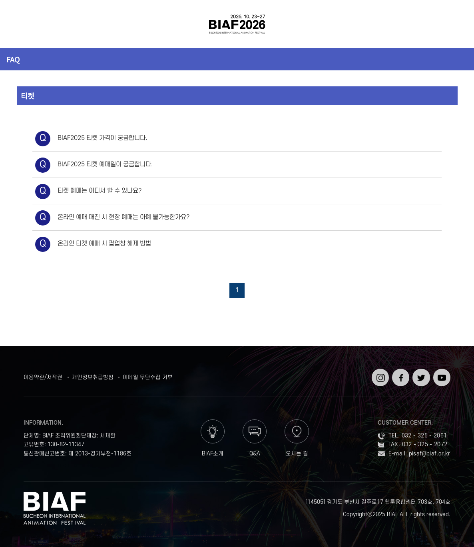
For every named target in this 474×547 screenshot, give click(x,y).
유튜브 (441, 372)
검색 (452, 24)
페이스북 (400, 375)
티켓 (27, 95)
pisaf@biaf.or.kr (429, 454)
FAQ (13, 59)
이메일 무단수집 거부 (148, 377)
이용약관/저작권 (43, 377)
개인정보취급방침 (93, 377)
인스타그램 (379, 375)
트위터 (420, 372)
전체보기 (22, 24)
